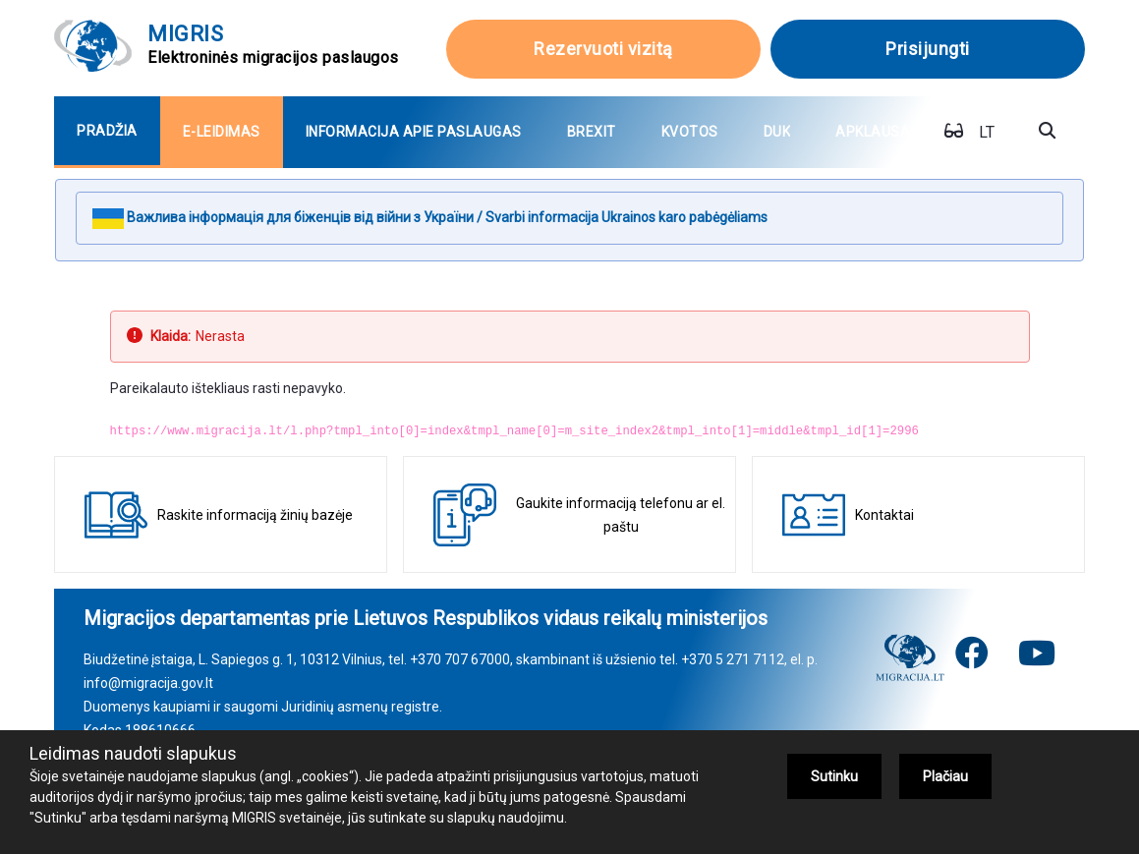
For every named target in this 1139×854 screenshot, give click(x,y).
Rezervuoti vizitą (603, 48)
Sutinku (834, 776)
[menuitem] (107, 131)
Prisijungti (927, 48)
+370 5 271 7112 (732, 659)
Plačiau (945, 776)
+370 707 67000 (460, 659)
